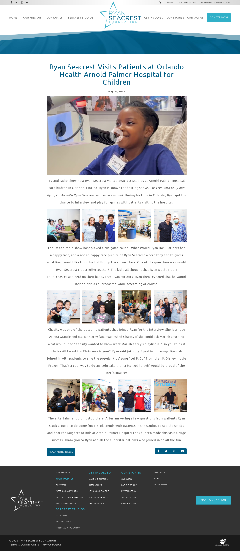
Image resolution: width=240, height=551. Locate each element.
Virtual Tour (63, 521)
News (157, 479)
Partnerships (96, 503)
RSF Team (61, 485)
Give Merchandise (99, 497)
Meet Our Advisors (67, 491)
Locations (62, 515)
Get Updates (161, 485)
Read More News (61, 452)
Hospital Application (68, 528)
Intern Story (128, 491)
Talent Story (128, 497)
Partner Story (129, 503)
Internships (95, 485)
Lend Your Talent (99, 491)
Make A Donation (98, 479)
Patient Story (129, 485)
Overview (126, 479)
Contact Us (160, 473)
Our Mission (63, 473)
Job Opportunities (67, 503)
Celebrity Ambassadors (69, 497)
